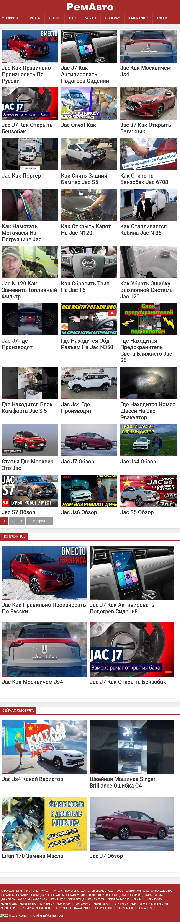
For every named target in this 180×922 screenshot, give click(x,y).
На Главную (145, 908)
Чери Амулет (83, 904)
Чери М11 (138, 899)
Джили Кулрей (129, 895)
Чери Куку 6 (26, 908)
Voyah (92, 18)
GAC (74, 18)
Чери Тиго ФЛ (158, 904)
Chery (56, 18)
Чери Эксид (76, 899)
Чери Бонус (28, 904)
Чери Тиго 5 (121, 904)
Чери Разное (63, 908)
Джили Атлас (107, 895)
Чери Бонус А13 (118, 899)
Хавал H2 (72, 895)
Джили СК (8, 899)
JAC (60, 891)
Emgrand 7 (142, 18)
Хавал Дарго (40, 895)
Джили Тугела (152, 895)
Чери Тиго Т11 (96, 899)
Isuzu (119, 891)
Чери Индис (9, 904)
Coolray (115, 18)
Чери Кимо (154, 899)
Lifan (19, 891)
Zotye (85, 891)
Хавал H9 (22, 895)
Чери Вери (8, 908)
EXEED (166, 18)
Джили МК (88, 895)
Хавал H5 (57, 895)
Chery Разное (125, 908)
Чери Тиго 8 (44, 908)
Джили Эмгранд (137, 891)
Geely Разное (104, 908)
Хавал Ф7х (40, 899)
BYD (28, 891)
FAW (53, 891)
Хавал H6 (7, 895)
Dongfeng (72, 891)
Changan (7, 891)
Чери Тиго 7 (102, 904)
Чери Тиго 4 (46, 904)
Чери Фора (64, 904)
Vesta (36, 18)
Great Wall (40, 891)
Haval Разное (83, 908)
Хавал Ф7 (24, 899)
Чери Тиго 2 (57, 899)
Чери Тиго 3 (139, 904)
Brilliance (99, 891)
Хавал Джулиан (162, 891)
